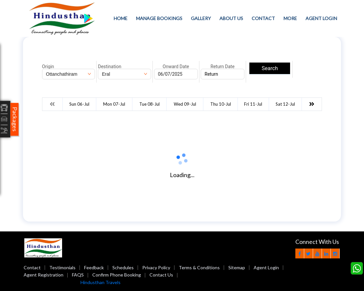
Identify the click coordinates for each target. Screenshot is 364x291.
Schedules (123, 267)
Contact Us (161, 275)
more (290, 18)
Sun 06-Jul (79, 104)
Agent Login (321, 18)
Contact (263, 18)
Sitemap (236, 267)
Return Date (223, 66)
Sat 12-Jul (285, 104)
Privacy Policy (156, 267)
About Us (231, 18)
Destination (109, 66)
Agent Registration (43, 275)
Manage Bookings (159, 18)
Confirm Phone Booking (116, 275)
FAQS (78, 275)
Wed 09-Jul (185, 104)
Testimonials (62, 267)
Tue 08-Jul (149, 104)
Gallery (201, 18)
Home (120, 18)
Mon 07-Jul (114, 104)
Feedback (94, 267)
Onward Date (176, 66)
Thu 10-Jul (220, 104)
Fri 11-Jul (253, 104)
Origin (48, 66)
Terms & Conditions (199, 267)
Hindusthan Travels (100, 282)
